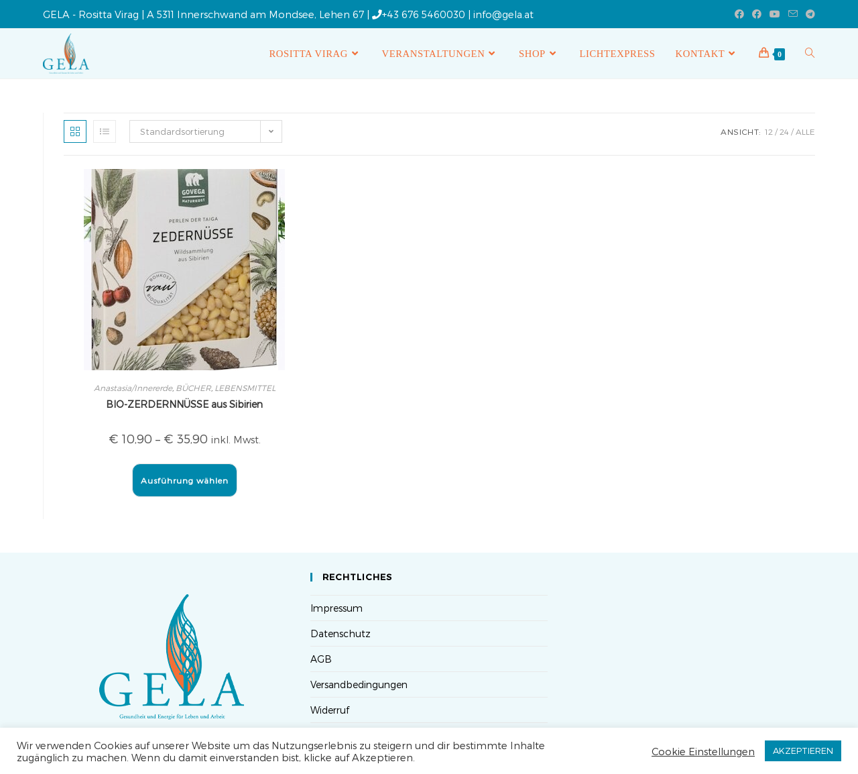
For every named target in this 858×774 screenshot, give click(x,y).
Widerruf (329, 710)
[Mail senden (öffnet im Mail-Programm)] (793, 14)
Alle (805, 131)
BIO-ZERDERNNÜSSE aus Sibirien (184, 404)
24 (784, 131)
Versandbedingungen (359, 684)
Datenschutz (340, 633)
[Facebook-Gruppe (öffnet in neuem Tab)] (756, 14)
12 (769, 131)
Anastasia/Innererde (133, 387)
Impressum (336, 608)
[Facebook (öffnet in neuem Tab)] (739, 14)
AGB (321, 659)
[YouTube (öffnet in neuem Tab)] (774, 14)
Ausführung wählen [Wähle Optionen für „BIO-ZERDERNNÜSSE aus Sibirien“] (185, 480)
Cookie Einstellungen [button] (703, 751)
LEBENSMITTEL (244, 387)
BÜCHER (193, 387)
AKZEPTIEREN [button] (803, 750)
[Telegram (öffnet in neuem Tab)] (808, 14)
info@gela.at (503, 14)
